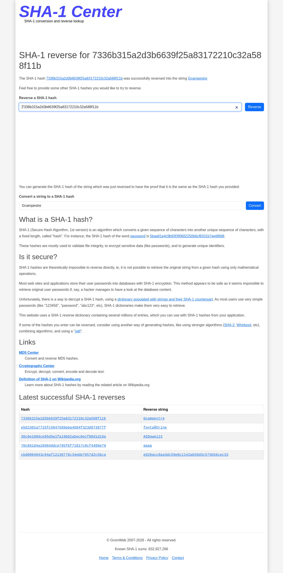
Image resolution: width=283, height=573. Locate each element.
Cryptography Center (36, 366)
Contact (178, 558)
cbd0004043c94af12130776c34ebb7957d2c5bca (63, 455)
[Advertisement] (141, 36)
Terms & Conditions (127, 558)
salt (77, 331)
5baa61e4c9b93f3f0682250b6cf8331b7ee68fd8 (187, 236)
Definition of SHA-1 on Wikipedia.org (50, 379)
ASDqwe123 (153, 437)
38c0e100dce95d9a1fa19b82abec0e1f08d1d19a (63, 437)
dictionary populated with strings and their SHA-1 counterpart (165, 299)
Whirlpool (244, 325)
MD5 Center (29, 353)
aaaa (147, 446)
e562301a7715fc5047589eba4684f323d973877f (63, 428)
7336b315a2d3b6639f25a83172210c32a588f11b (84, 78)
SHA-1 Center (70, 11)
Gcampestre (197, 78)
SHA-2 (229, 325)
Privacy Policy (157, 558)
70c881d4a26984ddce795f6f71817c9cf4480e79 (63, 446)
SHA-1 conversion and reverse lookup (54, 21)
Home (104, 558)
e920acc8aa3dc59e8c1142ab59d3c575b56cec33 (185, 455)
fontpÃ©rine (155, 428)
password (137, 236)
